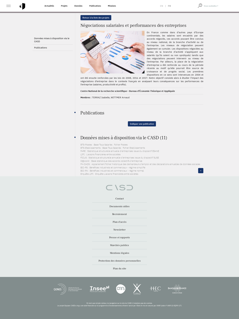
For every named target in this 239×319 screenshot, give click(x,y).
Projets (64, 6)
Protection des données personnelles (119, 260)
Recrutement (119, 214)
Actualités (49, 6)
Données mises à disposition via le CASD (51, 40)
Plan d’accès (120, 222)
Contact (119, 198)
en (161, 5)
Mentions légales (119, 253)
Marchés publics (119, 245)
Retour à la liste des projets (95, 17)
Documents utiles (119, 206)
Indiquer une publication (142, 123)
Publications (95, 6)
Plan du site (119, 268)
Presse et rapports (119, 237)
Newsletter (119, 229)
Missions (112, 6)
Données (78, 6)
